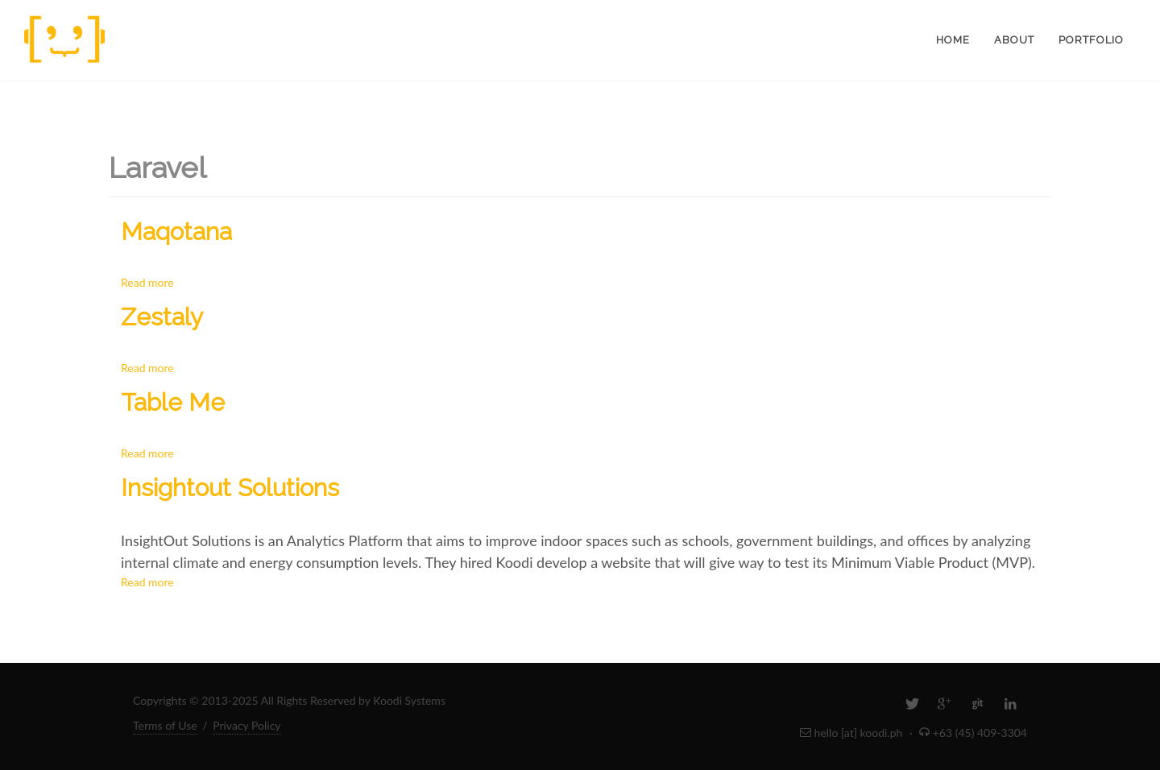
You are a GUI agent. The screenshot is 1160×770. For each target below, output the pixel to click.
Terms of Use (165, 725)
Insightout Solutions (230, 488)
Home (953, 40)
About (1014, 40)
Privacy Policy (246, 725)
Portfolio (1091, 40)
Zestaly (162, 317)
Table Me (173, 402)
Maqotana (176, 231)
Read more (147, 282)
